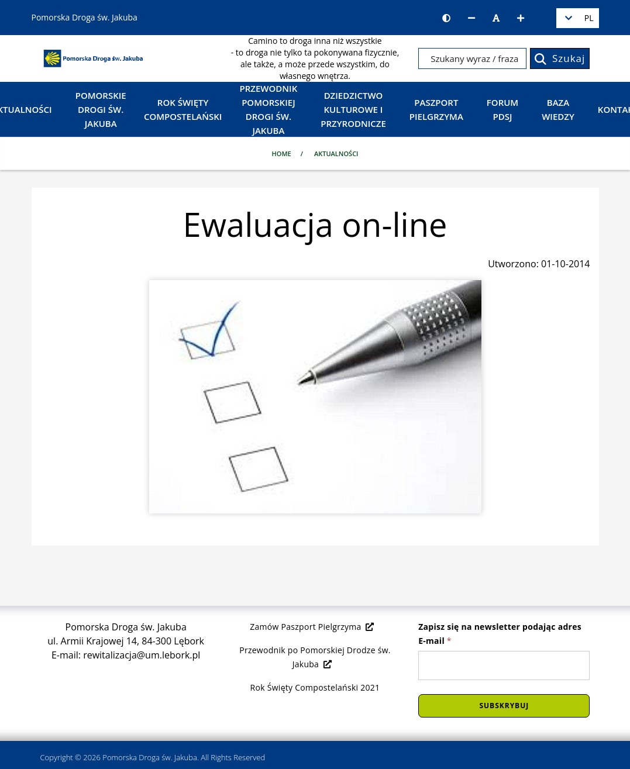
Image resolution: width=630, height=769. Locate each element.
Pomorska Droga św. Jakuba (149, 757)
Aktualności (336, 153)
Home (281, 153)
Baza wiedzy (558, 109)
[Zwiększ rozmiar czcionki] (520, 18)
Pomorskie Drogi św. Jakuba (100, 109)
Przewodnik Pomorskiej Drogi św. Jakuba (269, 109)
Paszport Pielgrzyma (436, 109)
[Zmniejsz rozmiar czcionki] (471, 18)
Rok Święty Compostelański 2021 (315, 687)
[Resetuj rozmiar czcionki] (496, 18)
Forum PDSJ (502, 109)
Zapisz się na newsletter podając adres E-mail (499, 633)
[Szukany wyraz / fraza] (472, 58)
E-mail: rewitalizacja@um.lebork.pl (125, 655)
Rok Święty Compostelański (183, 109)
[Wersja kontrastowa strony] (446, 18)
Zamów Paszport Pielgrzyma (312, 626)
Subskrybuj (504, 706)
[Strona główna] (93, 57)
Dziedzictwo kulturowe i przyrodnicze (353, 109)
